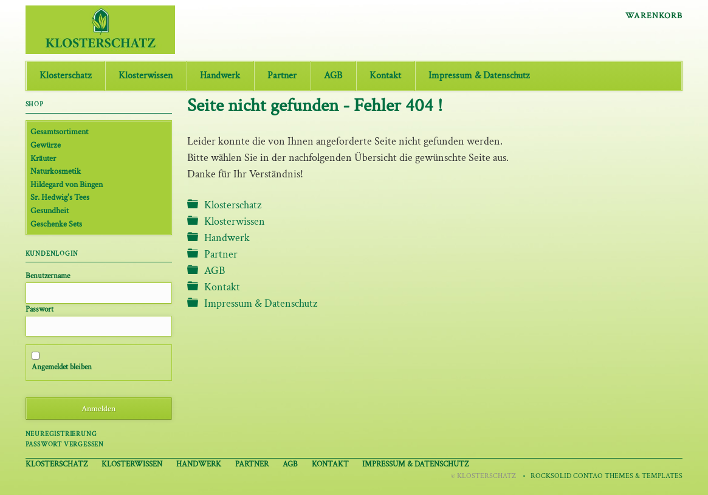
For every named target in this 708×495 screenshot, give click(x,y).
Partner (282, 75)
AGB (333, 75)
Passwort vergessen (65, 444)
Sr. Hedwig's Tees (59, 197)
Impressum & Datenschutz (478, 75)
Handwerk (220, 75)
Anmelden (98, 408)
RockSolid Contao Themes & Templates (606, 475)
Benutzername (48, 276)
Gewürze (45, 145)
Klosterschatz (65, 75)
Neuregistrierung (61, 434)
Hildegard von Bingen (66, 184)
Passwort (39, 309)
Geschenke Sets (56, 224)
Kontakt (385, 75)
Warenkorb (653, 15)
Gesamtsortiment (59, 131)
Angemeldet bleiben (62, 367)
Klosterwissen (146, 75)
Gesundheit (49, 210)
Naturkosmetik (55, 171)
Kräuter (43, 158)
